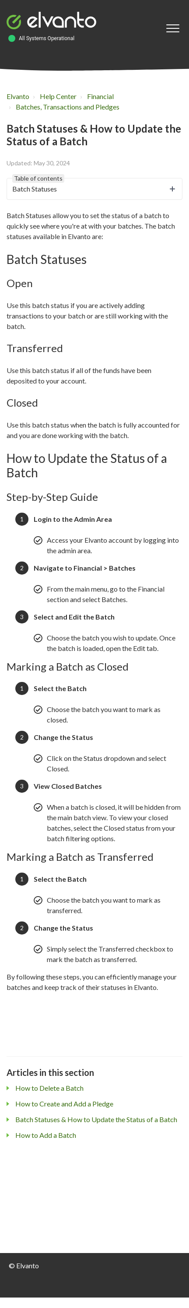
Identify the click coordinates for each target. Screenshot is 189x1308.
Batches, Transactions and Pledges (67, 107)
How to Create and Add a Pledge (64, 1103)
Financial (100, 96)
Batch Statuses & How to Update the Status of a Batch (96, 1119)
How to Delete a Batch (49, 1088)
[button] (172, 28)
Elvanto (18, 96)
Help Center (58, 96)
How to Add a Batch (45, 1135)
